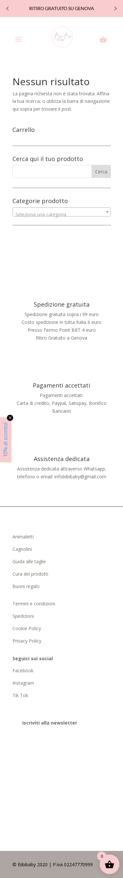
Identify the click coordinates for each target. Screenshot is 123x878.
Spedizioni (23, 616)
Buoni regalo (26, 586)
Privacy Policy (26, 641)
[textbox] (62, 214)
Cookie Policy (26, 628)
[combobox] (61, 211)
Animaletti (23, 537)
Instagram (23, 683)
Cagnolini (22, 549)
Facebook (23, 670)
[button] (7, 8)
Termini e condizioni (33, 603)
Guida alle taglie (29, 561)
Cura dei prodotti (30, 574)
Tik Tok (20, 695)
